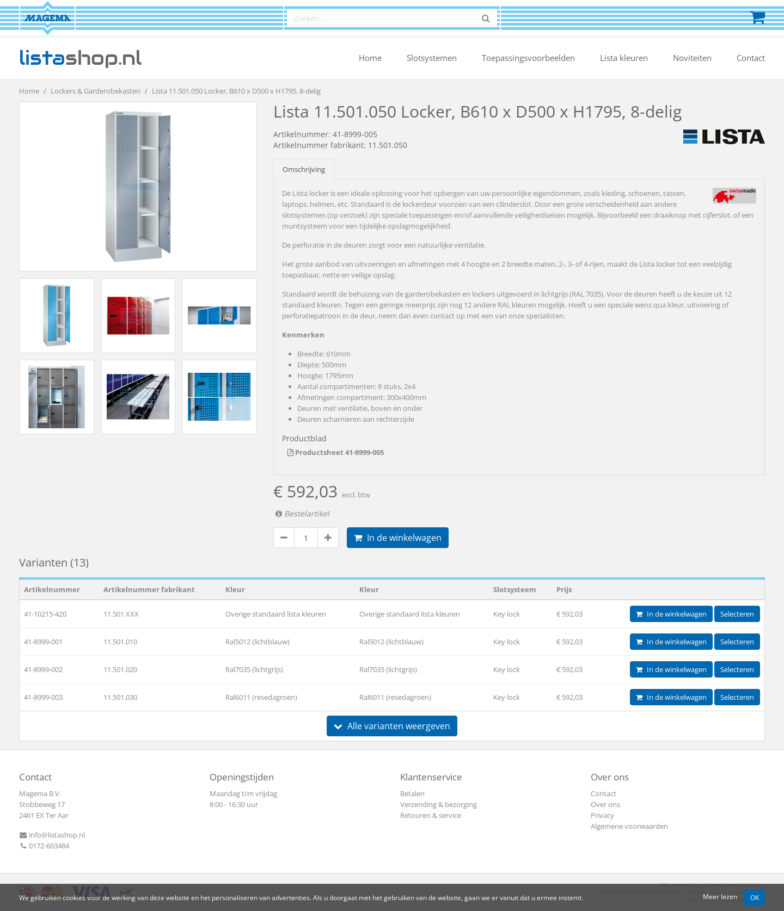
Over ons (605, 804)
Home (370, 57)
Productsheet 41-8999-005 (335, 452)
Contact (751, 57)
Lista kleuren (624, 57)
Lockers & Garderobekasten (95, 91)
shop (80, 57)
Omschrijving (304, 169)
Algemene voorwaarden (629, 826)
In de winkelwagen (398, 538)
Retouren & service (430, 815)
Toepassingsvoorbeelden (528, 57)
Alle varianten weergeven (392, 726)
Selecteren (737, 614)
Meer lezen (720, 896)
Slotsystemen (432, 57)
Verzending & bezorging (438, 804)
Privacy (602, 815)
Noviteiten (692, 57)
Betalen (412, 793)
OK (754, 897)
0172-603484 (44, 846)
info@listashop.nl (52, 835)
